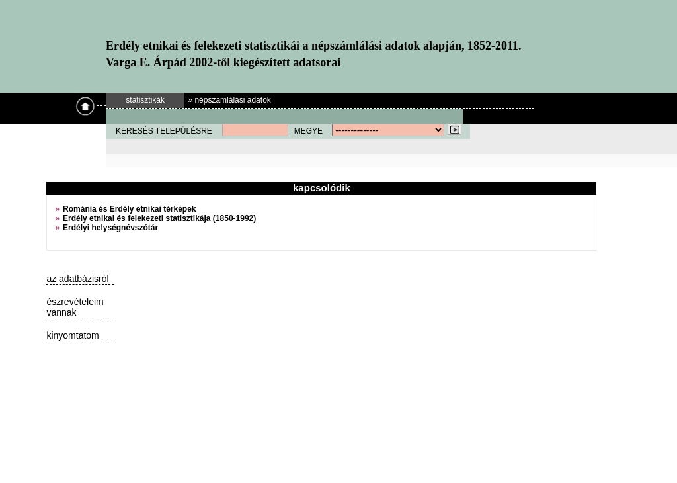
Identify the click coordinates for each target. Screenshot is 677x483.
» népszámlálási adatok (229, 100)
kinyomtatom (72, 335)
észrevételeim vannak (74, 307)
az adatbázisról (77, 278)
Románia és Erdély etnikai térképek (129, 209)
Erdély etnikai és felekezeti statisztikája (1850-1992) (159, 218)
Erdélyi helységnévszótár (110, 227)
